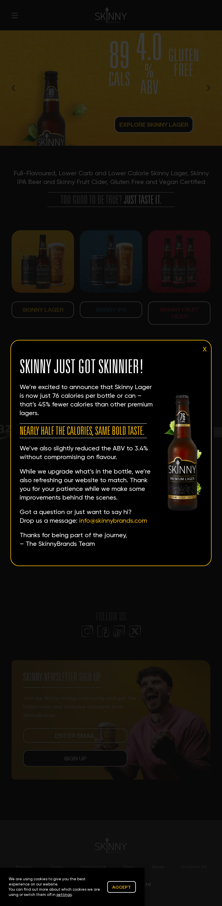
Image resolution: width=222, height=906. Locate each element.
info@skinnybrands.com (113, 520)
